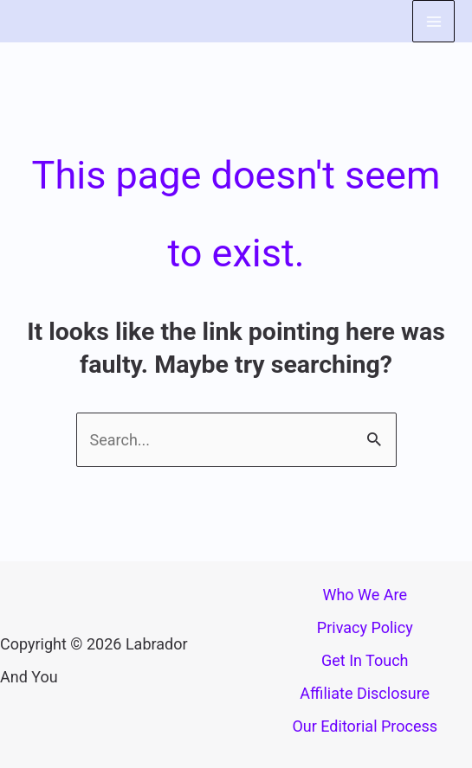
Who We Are (364, 595)
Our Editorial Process (364, 726)
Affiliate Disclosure (365, 693)
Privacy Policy (365, 627)
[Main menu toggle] (433, 21)
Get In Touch (365, 660)
